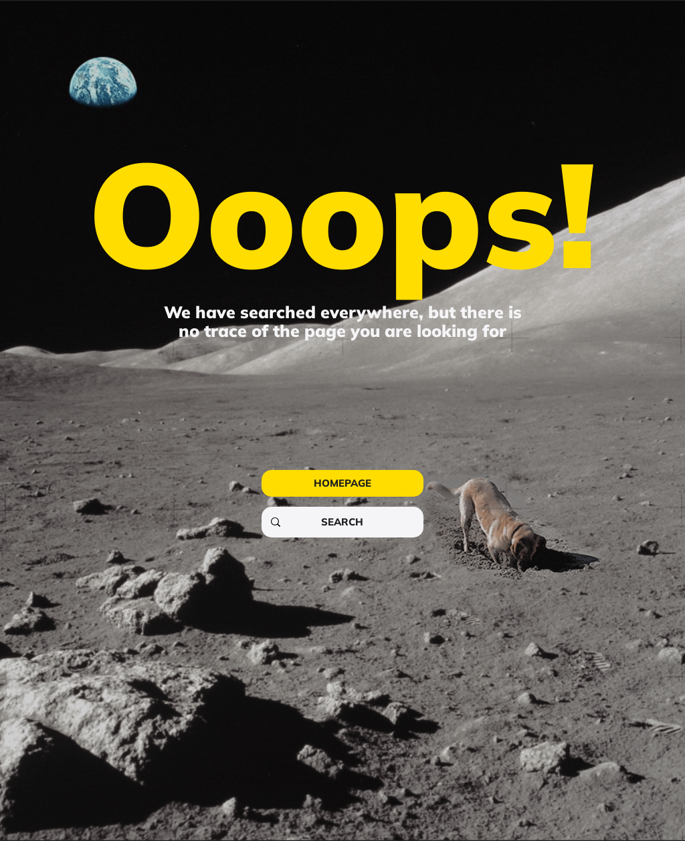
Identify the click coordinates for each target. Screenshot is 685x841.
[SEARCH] (341, 522)
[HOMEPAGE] (342, 483)
